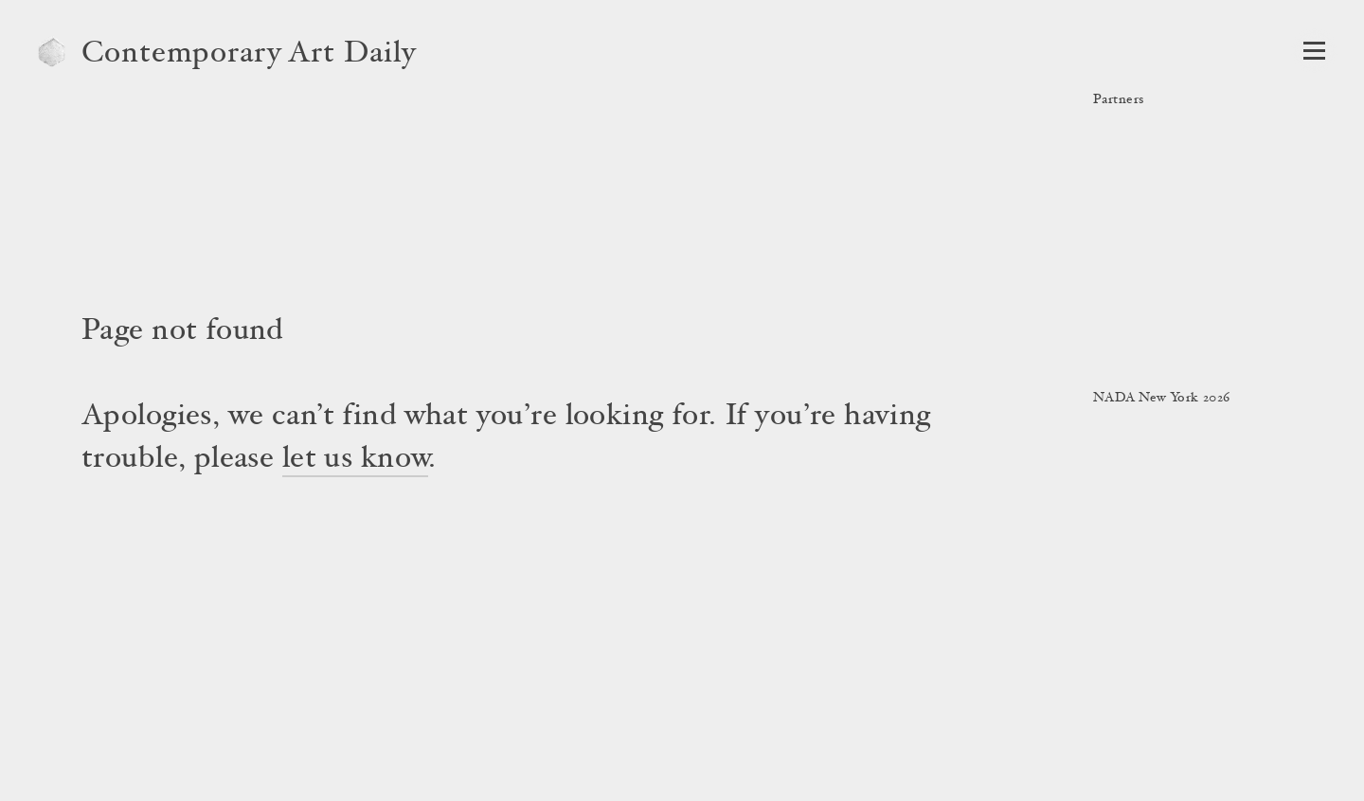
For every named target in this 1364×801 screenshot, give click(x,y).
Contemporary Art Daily (249, 55)
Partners (1118, 100)
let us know (355, 460)
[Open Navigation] (1314, 50)
